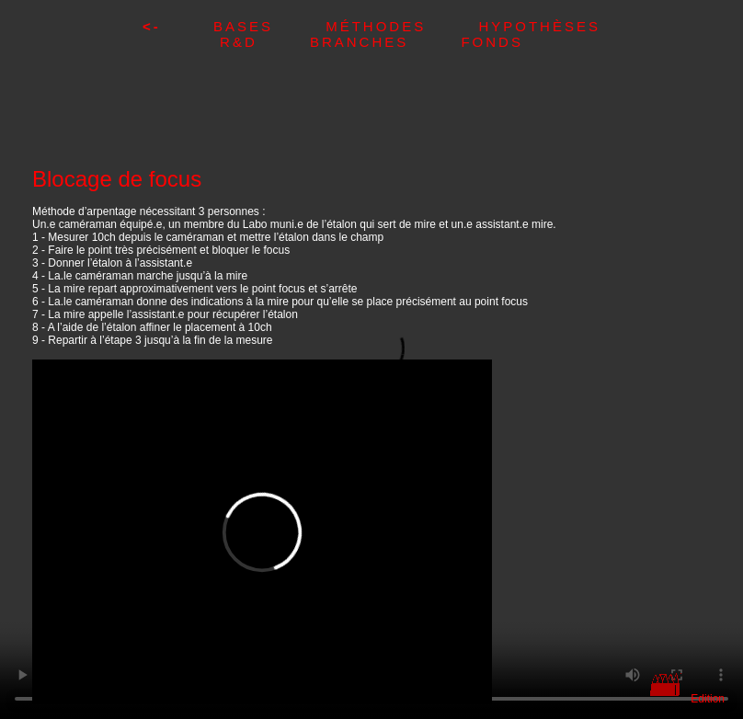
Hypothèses (539, 26)
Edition (708, 698)
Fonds (492, 42)
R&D (265, 42)
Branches (386, 42)
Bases (269, 26)
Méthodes (402, 26)
